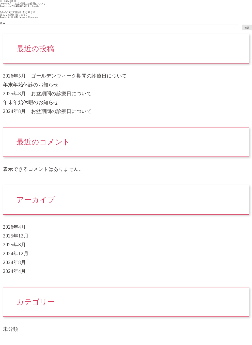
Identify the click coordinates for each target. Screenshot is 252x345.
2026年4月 (14, 227)
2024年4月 (14, 271)
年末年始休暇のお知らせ (31, 102)
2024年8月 (14, 262)
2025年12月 (16, 235)
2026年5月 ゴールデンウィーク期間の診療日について (65, 75)
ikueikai (36, 6)
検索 (2, 23)
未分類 (15, 17)
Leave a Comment (29, 17)
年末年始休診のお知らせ (31, 84)
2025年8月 (14, 244)
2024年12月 (16, 253)
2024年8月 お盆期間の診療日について (23, 3)
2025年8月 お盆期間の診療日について (47, 93)
